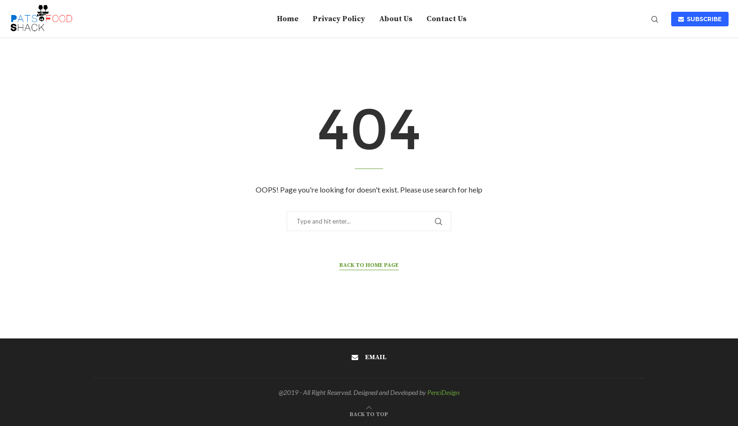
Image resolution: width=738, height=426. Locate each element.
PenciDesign (443, 392)
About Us (395, 19)
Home (287, 19)
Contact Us (446, 19)
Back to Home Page (369, 265)
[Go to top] (369, 412)
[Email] (369, 357)
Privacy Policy (339, 19)
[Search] (654, 20)
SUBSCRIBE (700, 19)
